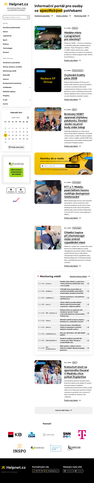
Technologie (7, 48)
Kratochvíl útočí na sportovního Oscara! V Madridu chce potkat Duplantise (76, 372)
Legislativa (7, 36)
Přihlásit (72, 166)
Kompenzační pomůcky (12, 83)
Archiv (5, 104)
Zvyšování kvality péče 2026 (74, 76)
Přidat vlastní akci (17, 147)
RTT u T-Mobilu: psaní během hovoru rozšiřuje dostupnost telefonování (77, 191)
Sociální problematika (11, 27)
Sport (5, 40)
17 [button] (5, 135)
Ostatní (6, 52)
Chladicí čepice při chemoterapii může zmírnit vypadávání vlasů (74, 237)
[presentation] (48, 38)
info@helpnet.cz (52, 471)
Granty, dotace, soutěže (12, 67)
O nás (5, 100)
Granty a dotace (62, 16)
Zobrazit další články (62, 410)
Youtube (20, 191)
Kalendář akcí (16, 112)
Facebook (11, 191)
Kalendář (6, 75)
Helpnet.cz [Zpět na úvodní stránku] (18, 4)
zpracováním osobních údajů (60, 169)
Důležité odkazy (9, 92)
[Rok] (18, 117)
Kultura (6, 44)
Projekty (6, 96)
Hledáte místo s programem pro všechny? (72, 36)
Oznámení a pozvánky (11, 63)
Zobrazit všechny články (78, 276)
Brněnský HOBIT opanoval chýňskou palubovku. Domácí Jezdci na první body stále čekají (75, 120)
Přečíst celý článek (71, 60)
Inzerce (6, 79)
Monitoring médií (9, 71)
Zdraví (5, 32)
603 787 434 (38, 471)
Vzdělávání (7, 87)
